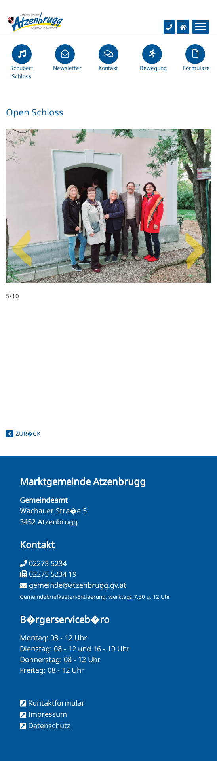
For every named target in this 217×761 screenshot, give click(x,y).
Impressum (47, 714)
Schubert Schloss (21, 65)
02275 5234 (47, 563)
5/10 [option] (108, 214)
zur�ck (27, 433)
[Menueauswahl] (200, 27)
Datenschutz (49, 725)
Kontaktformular (56, 703)
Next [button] (195, 245)
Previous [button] (22, 245)
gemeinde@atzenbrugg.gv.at (77, 585)
